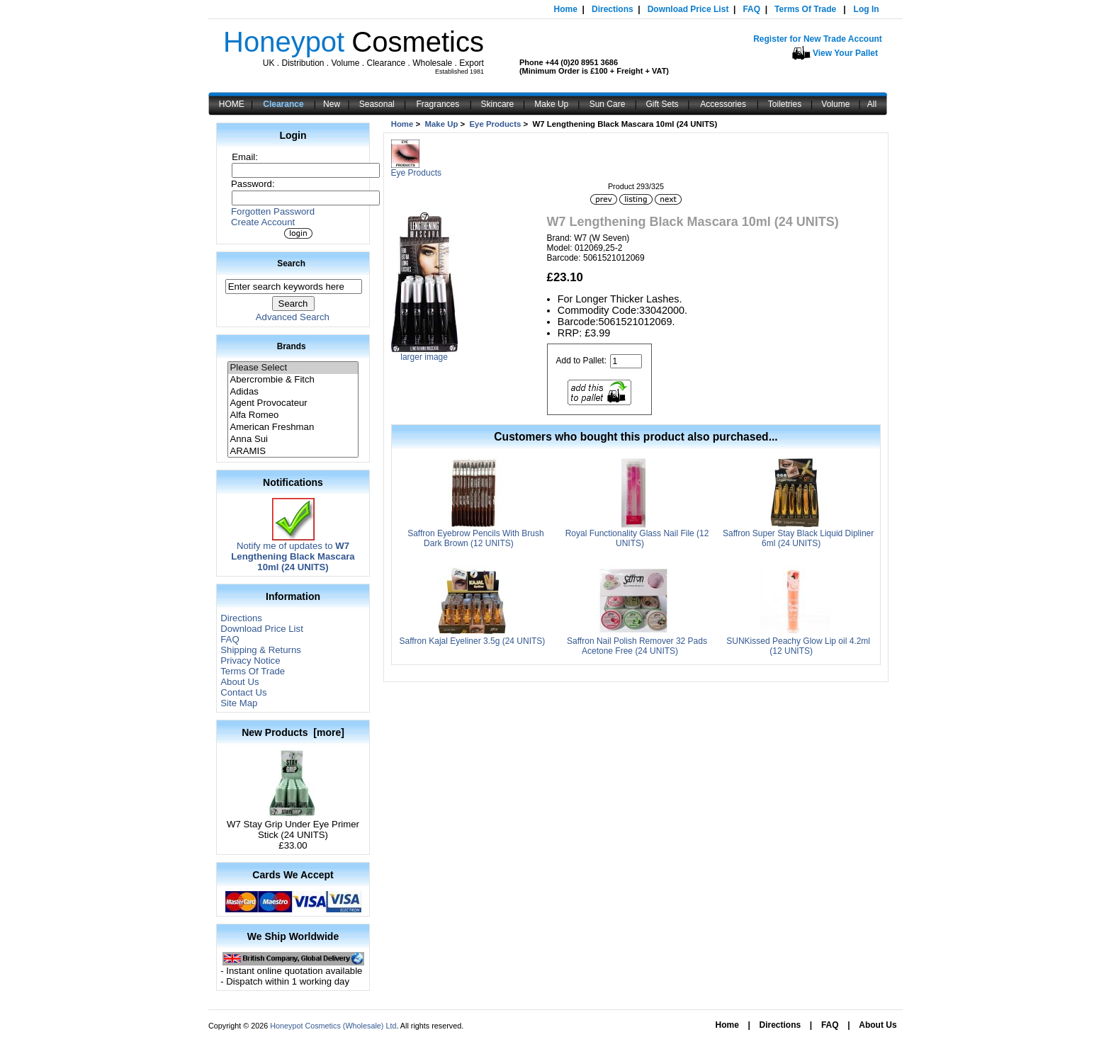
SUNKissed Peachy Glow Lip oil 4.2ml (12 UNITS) (798, 646)
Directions (612, 9)
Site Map (238, 703)
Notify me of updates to (292, 552)
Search (291, 263)
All (871, 104)
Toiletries (784, 104)
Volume (835, 104)
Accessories (723, 104)
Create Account (263, 222)
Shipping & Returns (260, 650)
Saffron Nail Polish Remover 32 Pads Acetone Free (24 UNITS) (637, 646)
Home (565, 9)
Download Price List (688, 9)
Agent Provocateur (292, 403)
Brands (291, 346)
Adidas (292, 392)
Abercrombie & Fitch (292, 380)
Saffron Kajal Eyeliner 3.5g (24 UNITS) (472, 641)
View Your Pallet (845, 53)
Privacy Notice (250, 660)
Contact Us (243, 692)
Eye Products (495, 124)
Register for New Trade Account (817, 39)
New (331, 104)
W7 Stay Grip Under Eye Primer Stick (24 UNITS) (293, 825)
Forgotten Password (273, 211)
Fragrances (438, 104)
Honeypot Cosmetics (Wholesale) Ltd (333, 1025)
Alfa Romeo (292, 415)
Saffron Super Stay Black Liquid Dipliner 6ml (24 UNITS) (798, 538)
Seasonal (377, 104)
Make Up (551, 104)
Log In (866, 9)
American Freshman (292, 427)
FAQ (751, 9)
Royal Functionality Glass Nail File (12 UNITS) (637, 538)
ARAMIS (292, 452)
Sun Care (608, 104)
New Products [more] (293, 732)
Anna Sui (292, 440)
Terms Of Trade (805, 9)
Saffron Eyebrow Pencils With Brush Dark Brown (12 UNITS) (475, 538)
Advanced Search (292, 317)
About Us (239, 681)
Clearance (283, 104)
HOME (231, 104)
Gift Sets (662, 104)
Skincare (497, 104)
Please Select (292, 368)
